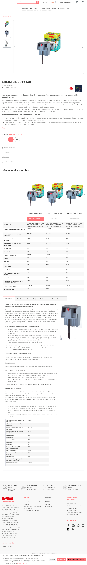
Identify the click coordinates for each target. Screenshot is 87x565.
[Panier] (83, 1)
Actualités (48, 506)
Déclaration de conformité (32, 502)
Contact (26, 504)
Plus (3, 128)
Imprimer (6, 157)
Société (45, 2)
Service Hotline (7, 546)
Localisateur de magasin (31, 510)
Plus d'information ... (22, 563)
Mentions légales (72, 514)
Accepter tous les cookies (76, 559)
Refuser (52, 559)
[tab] (9, 299)
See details (55, 219)
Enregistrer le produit (9, 147)
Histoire (47, 501)
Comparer (8, 152)
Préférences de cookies (74, 506)
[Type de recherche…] (26, 2)
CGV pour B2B (71, 503)
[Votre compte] (65, 2)
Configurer (61, 559)
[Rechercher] (37, 2)
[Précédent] (14, 47)
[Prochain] (82, 47)
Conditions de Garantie (74, 512)
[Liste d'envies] (77, 2)
